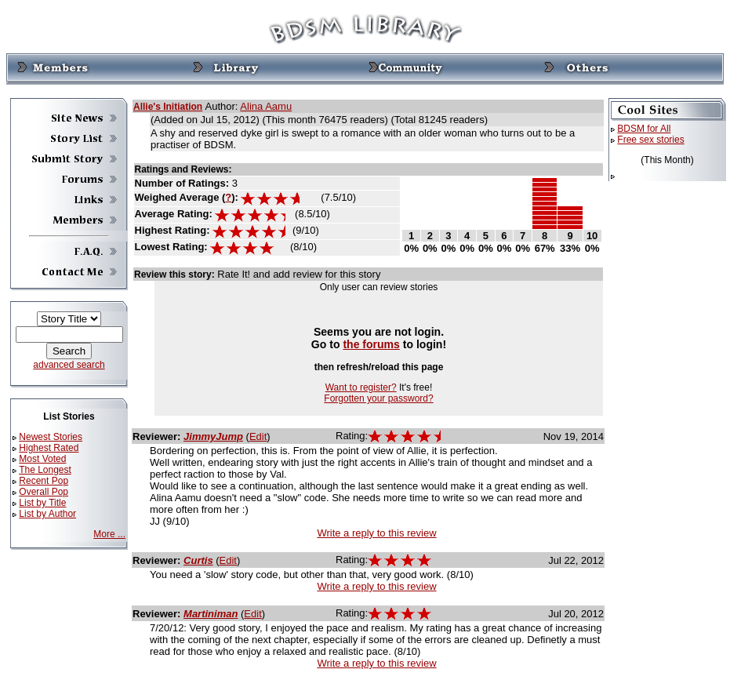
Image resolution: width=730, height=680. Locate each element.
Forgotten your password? (378, 398)
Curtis (198, 560)
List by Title (42, 502)
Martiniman (210, 614)
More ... (109, 534)
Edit (258, 436)
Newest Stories (50, 436)
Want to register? (361, 387)
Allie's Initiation (167, 106)
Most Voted (42, 458)
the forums (371, 344)
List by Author (47, 513)
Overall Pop (43, 491)
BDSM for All (643, 128)
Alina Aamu (266, 106)
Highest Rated (48, 447)
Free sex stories (650, 139)
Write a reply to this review (376, 533)
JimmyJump (213, 436)
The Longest (45, 469)
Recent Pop (43, 480)
